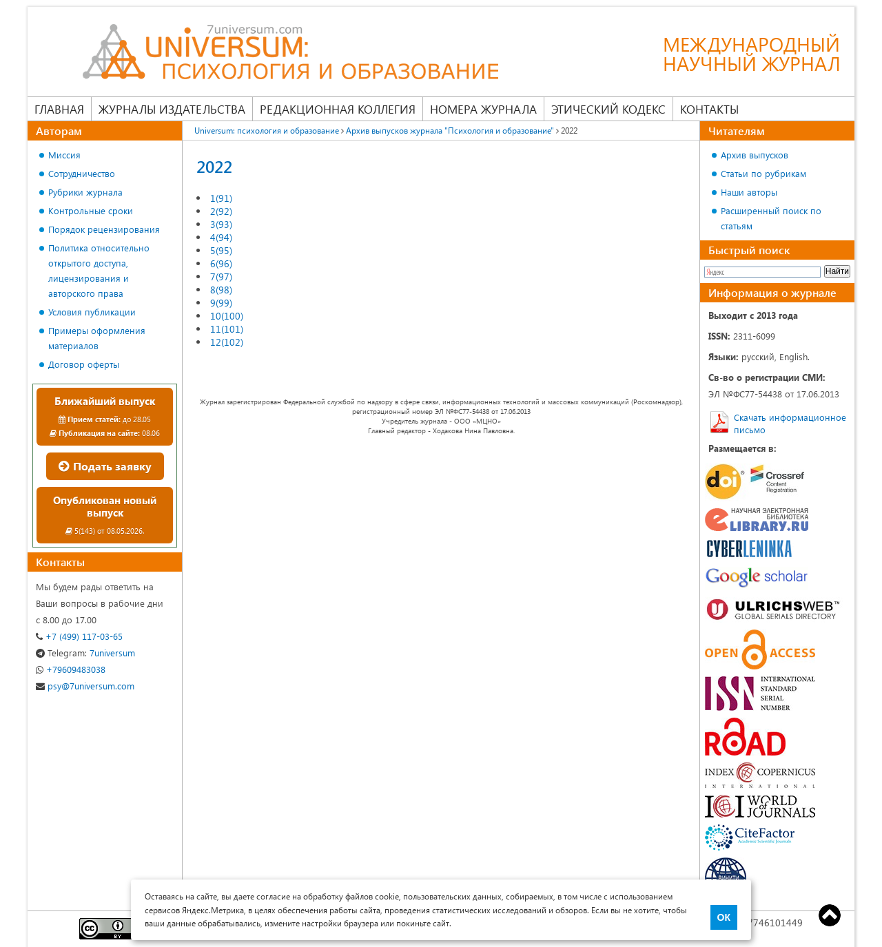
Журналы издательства (172, 108)
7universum (85, 652)
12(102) (226, 341)
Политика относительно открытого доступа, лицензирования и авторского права (99, 270)
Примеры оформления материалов (96, 337)
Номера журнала (483, 108)
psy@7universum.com (85, 685)
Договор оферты (83, 364)
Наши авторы (749, 192)
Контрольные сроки (90, 210)
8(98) (221, 289)
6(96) (221, 263)
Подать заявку (105, 466)
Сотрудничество (81, 173)
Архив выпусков (754, 154)
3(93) (221, 224)
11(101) (226, 328)
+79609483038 (70, 669)
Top (830, 915)
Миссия (64, 154)
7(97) (221, 276)
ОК (723, 917)
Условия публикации (92, 312)
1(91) (221, 198)
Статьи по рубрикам (763, 173)
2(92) (221, 211)
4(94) (221, 237)
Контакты (709, 108)
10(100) (226, 315)
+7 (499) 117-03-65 (79, 636)
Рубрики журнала (85, 192)
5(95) (221, 250)
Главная (59, 108)
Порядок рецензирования (104, 229)
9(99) (221, 302)
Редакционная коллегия (338, 108)
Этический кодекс (608, 108)
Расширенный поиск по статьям (771, 218)
